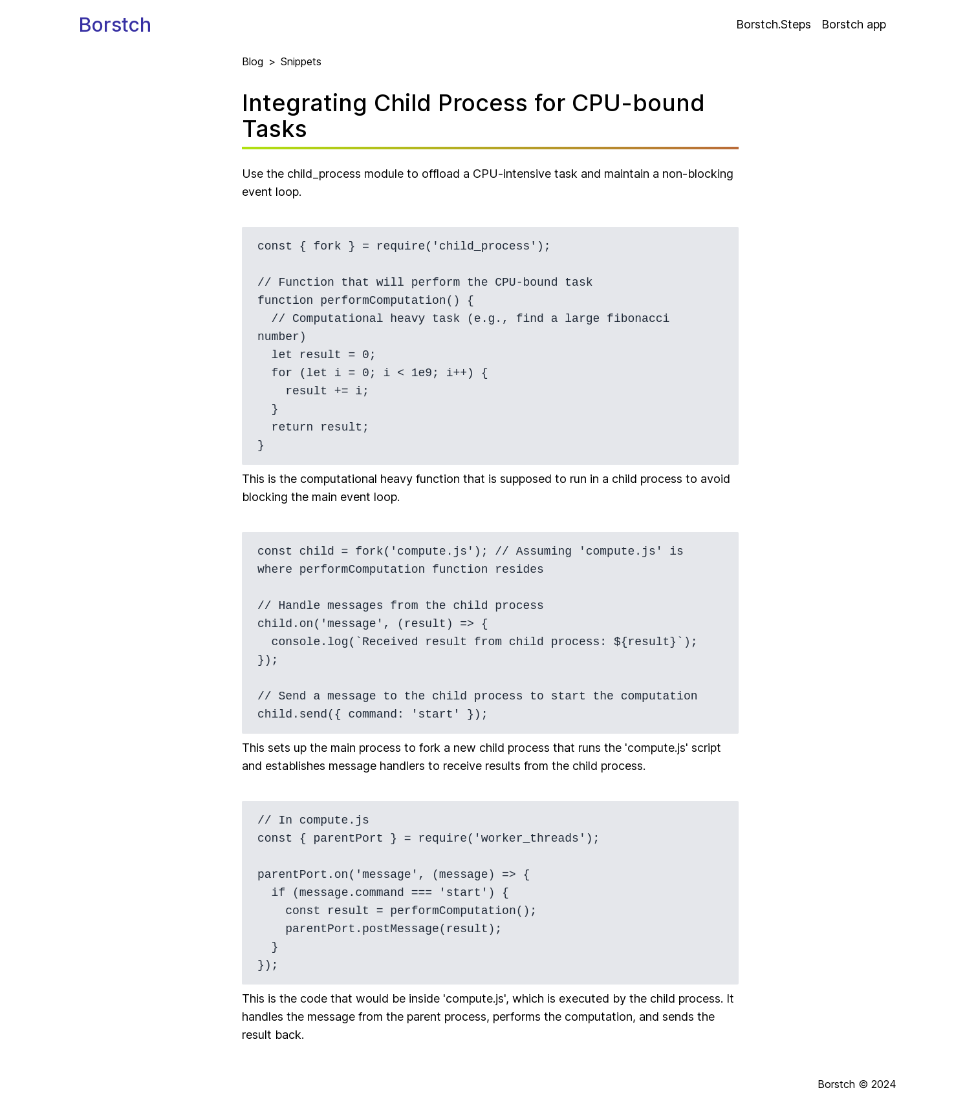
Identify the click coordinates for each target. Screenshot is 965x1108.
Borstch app (853, 24)
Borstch (115, 24)
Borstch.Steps (773, 24)
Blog (252, 61)
